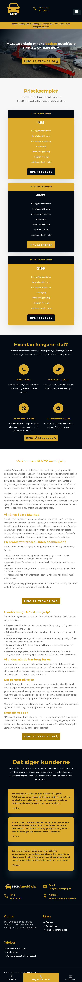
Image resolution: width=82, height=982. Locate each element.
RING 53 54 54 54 (41, 171)
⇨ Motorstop (11, 952)
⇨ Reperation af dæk (15, 948)
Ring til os (18, 380)
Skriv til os (70, 979)
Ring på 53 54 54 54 (39, 61)
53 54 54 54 (43, 11)
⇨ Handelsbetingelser (55, 930)
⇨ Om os (48, 922)
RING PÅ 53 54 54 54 (39, 437)
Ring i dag (44, 8)
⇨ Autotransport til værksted (20, 956)
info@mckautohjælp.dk (60, 889)
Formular (11, 979)
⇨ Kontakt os (50, 926)
